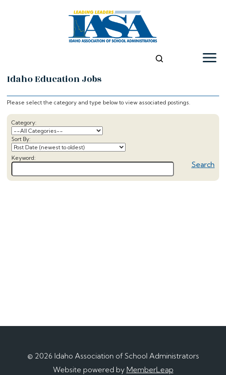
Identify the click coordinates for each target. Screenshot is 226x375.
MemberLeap (149, 369)
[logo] (113, 28)
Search (203, 164)
